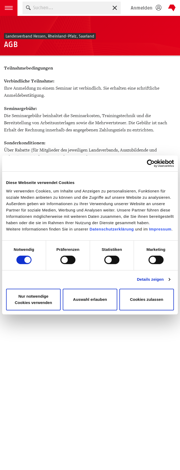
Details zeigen (150, 279)
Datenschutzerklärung (111, 229)
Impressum (160, 229)
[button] (8, 8)
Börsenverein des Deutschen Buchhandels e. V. (172, 8)
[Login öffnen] (146, 8)
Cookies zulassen (146, 299)
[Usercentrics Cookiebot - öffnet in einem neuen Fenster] (151, 163)
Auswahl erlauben (90, 299)
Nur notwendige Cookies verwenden (33, 299)
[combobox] (71, 7)
